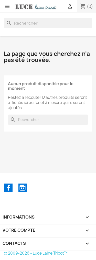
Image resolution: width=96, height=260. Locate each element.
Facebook (8, 188)
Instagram (22, 188)
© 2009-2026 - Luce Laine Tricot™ (36, 253)
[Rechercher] (48, 23)
